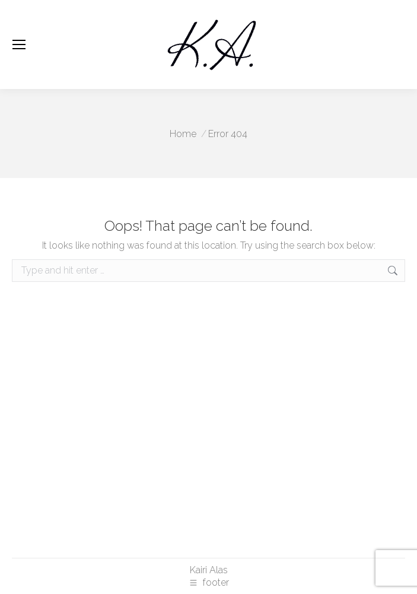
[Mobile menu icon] (19, 44)
